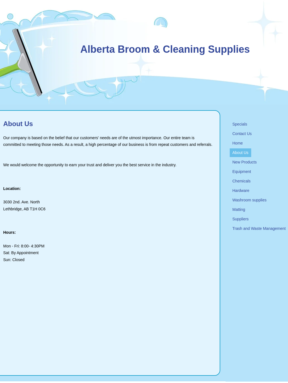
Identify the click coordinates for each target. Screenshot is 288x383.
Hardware (241, 190)
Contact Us (242, 133)
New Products (245, 162)
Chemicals (242, 181)
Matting (239, 209)
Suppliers (241, 219)
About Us (241, 152)
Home (238, 143)
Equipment (242, 171)
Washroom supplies (250, 200)
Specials (240, 124)
